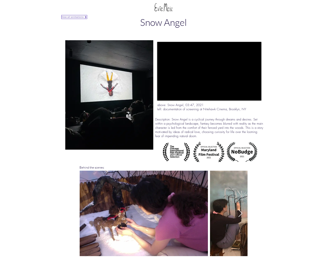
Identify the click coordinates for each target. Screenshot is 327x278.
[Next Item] (240, 213)
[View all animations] (74, 17)
